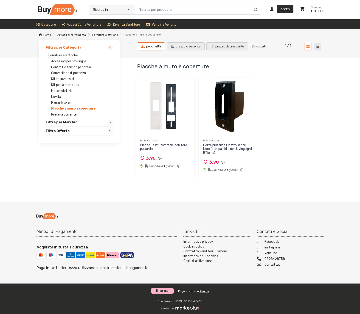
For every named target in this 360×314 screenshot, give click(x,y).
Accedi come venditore (81, 25)
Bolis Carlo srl (149, 140)
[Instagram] (290, 248)
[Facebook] (290, 242)
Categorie (46, 25)
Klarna (204, 291)
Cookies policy (193, 246)
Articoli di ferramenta (71, 34)
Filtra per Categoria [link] (63, 47)
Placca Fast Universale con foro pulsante (163, 147)
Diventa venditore (123, 25)
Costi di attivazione (198, 261)
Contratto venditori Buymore (205, 251)
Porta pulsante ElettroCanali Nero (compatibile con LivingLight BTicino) (227, 149)
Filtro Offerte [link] (58, 131)
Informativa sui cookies (200, 256)
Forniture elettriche (105, 34)
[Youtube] (290, 253)
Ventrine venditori (162, 25)
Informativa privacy (198, 242)
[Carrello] (302, 9)
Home (47, 34)
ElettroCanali (211, 140)
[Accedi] (280, 9)
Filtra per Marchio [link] (62, 122)
